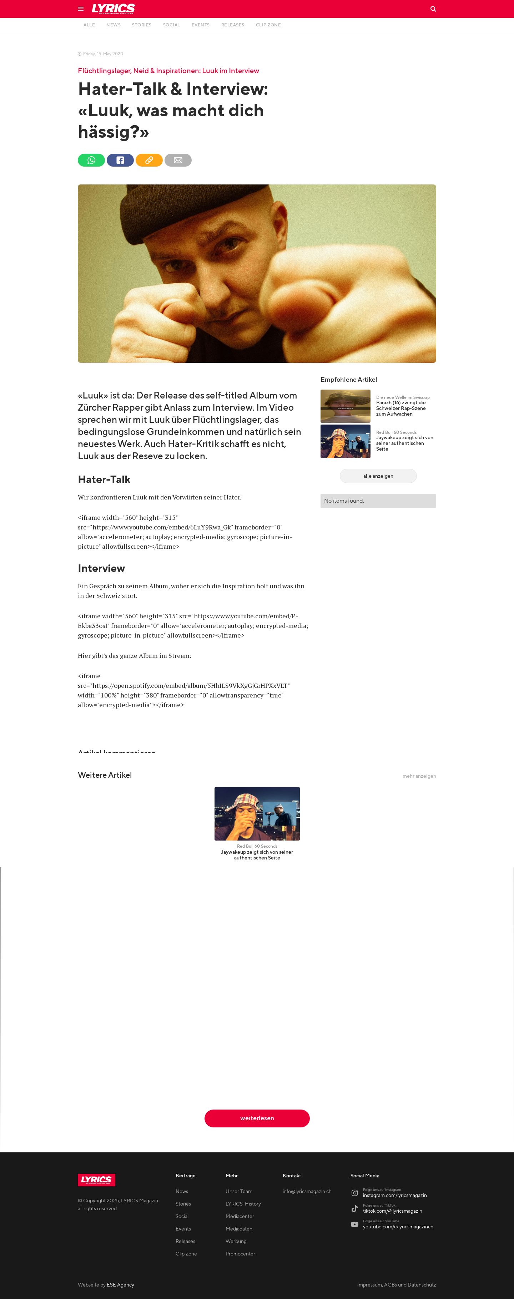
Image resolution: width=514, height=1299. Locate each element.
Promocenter (240, 1254)
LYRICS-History (243, 1204)
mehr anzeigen (419, 776)
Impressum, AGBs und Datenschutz (396, 1285)
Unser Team (239, 1191)
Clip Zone (186, 1254)
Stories (183, 1204)
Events (183, 1229)
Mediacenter (240, 1216)
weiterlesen (257, 1118)
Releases (185, 1241)
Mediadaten (239, 1229)
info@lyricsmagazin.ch (307, 1191)
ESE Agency (120, 1285)
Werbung (236, 1241)
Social (182, 1216)
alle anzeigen (378, 476)
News (182, 1191)
